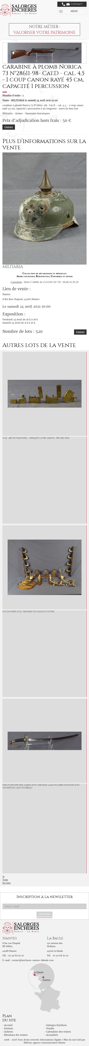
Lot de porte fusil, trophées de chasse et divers (28, 611)
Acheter (8, 1031)
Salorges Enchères (56, 1025)
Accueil (8, 1025)
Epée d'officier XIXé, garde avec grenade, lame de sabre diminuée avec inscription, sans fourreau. (41, 786)
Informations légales (51, 1039)
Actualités (52, 1034)
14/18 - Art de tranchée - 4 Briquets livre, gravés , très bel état (35, 438)
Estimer (8, 1028)
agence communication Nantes (49, 1042)
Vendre (50, 1028)
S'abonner (44, 914)
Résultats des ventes (16, 1034)
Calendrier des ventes (58, 1031)
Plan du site (70, 1039)
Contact (72, 4)
